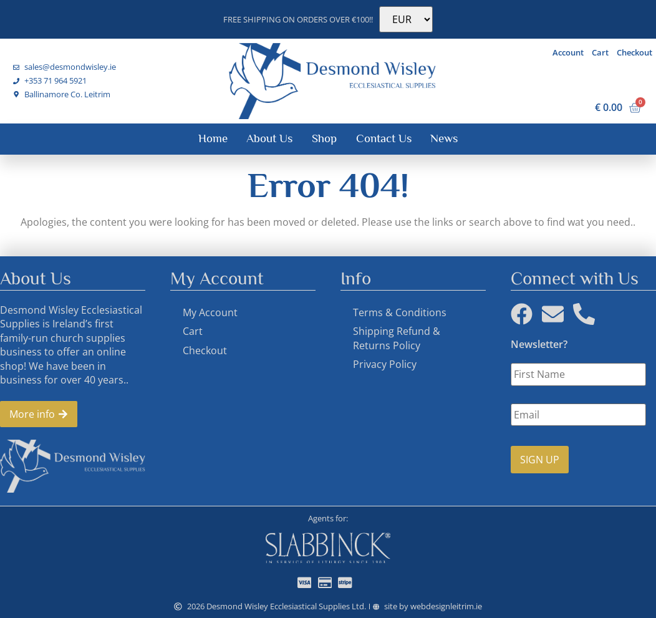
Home (213, 138)
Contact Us (384, 138)
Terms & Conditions (399, 312)
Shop (324, 138)
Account (568, 52)
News (444, 138)
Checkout (634, 52)
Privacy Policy (385, 364)
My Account (210, 312)
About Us (269, 138)
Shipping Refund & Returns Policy (396, 338)
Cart (600, 52)
